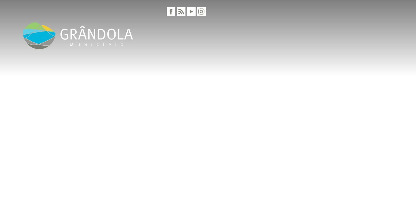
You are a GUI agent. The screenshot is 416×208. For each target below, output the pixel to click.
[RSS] (181, 11)
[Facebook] (171, 11)
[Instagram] (201, 11)
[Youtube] (191, 11)
